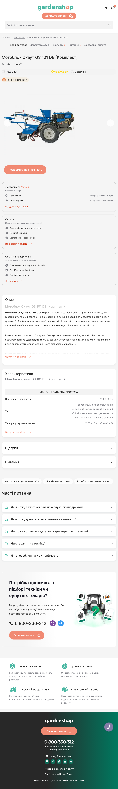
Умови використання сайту (59, 769)
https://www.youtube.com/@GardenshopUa (65, 761)
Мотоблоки (19, 37)
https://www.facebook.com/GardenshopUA (53, 761)
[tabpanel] (59, 120)
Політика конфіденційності (59, 774)
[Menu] (3, 7)
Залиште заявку (59, 16)
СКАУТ (18, 64)
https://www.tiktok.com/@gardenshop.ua (59, 761)
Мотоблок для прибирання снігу (22, 481)
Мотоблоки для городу (58, 481)
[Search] (109, 25)
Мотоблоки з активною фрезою (93, 481)
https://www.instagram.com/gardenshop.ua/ (47, 761)
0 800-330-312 (59, 742)
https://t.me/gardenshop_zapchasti (71, 761)
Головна (6, 37)
